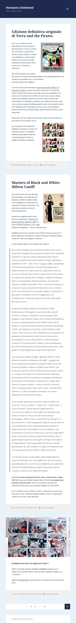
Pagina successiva (67, 606)
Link (14, 594)
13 (45, 606)
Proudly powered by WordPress (22, 619)
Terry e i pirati (33, 165)
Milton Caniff (33, 508)
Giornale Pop (23, 580)
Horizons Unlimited (19, 7)
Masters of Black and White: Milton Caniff (36, 184)
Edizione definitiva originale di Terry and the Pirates (36, 33)
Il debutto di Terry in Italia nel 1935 (29, 563)
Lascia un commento (48, 165)
